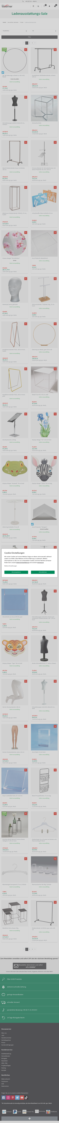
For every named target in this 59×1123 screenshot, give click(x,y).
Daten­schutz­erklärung (22, 563)
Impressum (40, 563)
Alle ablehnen (43, 572)
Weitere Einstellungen (10, 566)
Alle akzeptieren (16, 572)
